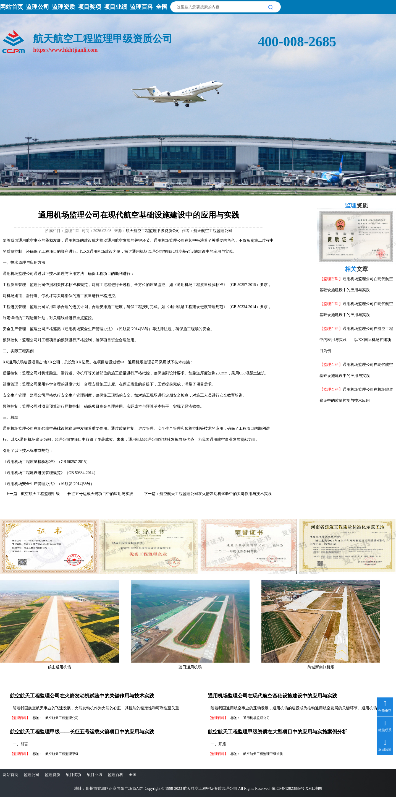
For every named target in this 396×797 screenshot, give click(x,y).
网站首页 (11, 7)
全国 (161, 7)
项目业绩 (115, 7)
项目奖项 (89, 7)
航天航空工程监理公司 (212, 231)
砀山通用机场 (59, 667)
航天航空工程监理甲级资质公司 (153, 231)
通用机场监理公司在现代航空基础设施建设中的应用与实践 (272, 696)
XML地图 (313, 788)
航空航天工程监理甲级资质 (263, 754)
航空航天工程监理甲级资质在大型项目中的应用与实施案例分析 (277, 732)
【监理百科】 (331, 279)
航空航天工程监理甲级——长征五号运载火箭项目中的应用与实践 (77, 494)
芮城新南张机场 (320, 667)
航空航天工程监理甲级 (61, 754)
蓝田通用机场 (190, 667)
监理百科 (141, 7)
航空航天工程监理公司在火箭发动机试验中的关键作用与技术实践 (215, 494)
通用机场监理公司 (256, 718)
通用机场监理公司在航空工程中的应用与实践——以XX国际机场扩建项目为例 (356, 340)
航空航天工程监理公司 (61, 718)
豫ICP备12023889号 (288, 788)
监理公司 (37, 7)
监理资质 (63, 7)
